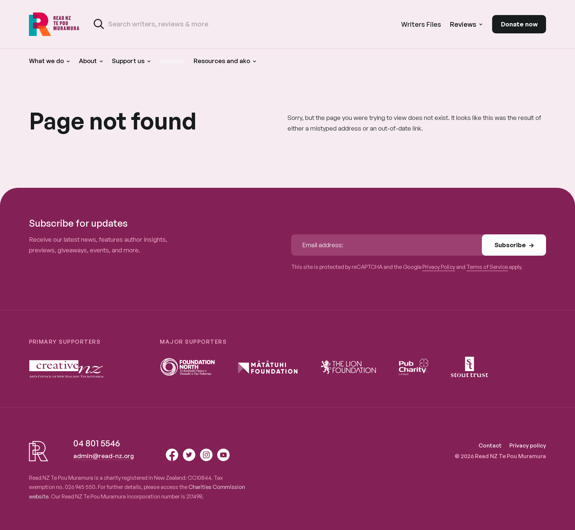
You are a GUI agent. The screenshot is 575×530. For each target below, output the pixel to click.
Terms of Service (487, 266)
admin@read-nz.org (103, 456)
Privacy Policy (438, 266)
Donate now (519, 24)
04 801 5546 (96, 443)
